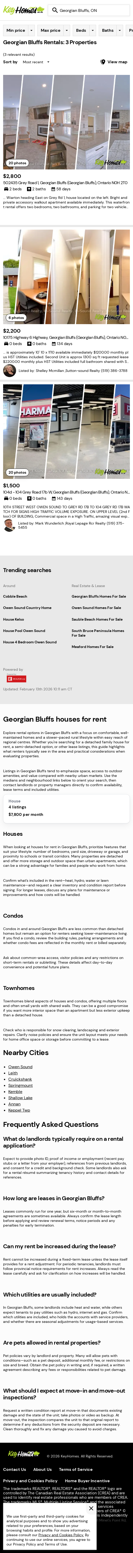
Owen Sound (20, 1067)
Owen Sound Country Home (27, 607)
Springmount (20, 1085)
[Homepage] (24, 10)
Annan (14, 1104)
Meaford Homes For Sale (93, 646)
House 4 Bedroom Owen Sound (30, 642)
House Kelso (13, 619)
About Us (42, 1469)
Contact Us (14, 1469)
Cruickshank (20, 1079)
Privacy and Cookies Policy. (61, 1535)
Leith (13, 1073)
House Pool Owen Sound (24, 630)
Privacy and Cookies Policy (30, 1481)
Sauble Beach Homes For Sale (97, 619)
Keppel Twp (19, 1110)
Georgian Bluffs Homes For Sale (99, 596)
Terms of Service (76, 1469)
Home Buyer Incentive (87, 1481)
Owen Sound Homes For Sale (96, 607)
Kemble (15, 1091)
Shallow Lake (20, 1098)
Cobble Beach (15, 596)
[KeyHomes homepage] (24, 1454)
